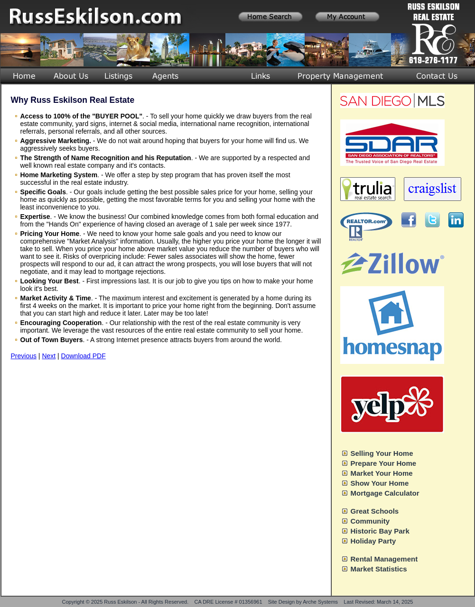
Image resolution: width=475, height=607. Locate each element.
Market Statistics (379, 569)
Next (49, 356)
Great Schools (375, 511)
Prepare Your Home (384, 463)
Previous (24, 356)
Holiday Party (373, 541)
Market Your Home (382, 473)
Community (370, 521)
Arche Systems (320, 602)
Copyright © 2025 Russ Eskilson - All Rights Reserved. (125, 602)
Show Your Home (380, 483)
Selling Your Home (382, 453)
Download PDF (83, 356)
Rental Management (384, 559)
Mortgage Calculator (385, 493)
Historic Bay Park (380, 531)
